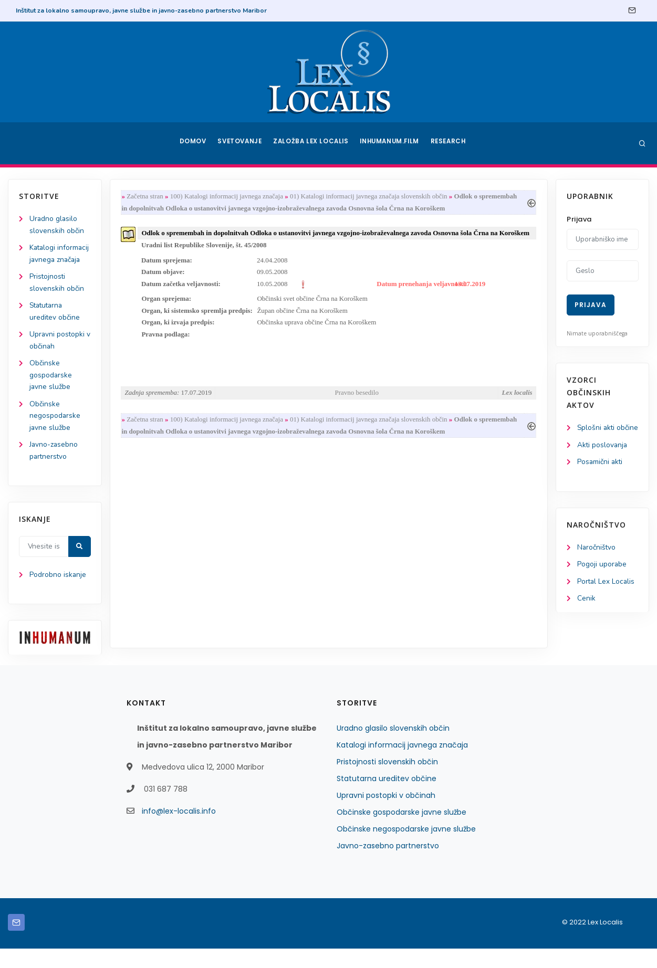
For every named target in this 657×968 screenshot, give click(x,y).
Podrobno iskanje (58, 594)
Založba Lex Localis (312, 143)
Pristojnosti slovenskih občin (387, 781)
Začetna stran (147, 197)
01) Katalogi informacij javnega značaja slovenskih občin (371, 197)
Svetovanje (241, 143)
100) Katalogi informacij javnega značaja (228, 197)
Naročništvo (597, 561)
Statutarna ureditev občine (386, 798)
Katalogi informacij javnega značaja (59, 261)
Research (449, 143)
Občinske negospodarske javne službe (55, 433)
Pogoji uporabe (602, 578)
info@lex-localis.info (179, 830)
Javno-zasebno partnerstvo (388, 865)
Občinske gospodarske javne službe (50, 391)
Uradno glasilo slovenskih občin (393, 747)
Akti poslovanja (603, 457)
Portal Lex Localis (606, 596)
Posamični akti (600, 475)
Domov (192, 143)
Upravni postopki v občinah (386, 814)
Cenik (586, 613)
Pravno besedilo (357, 409)
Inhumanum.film (391, 143)
